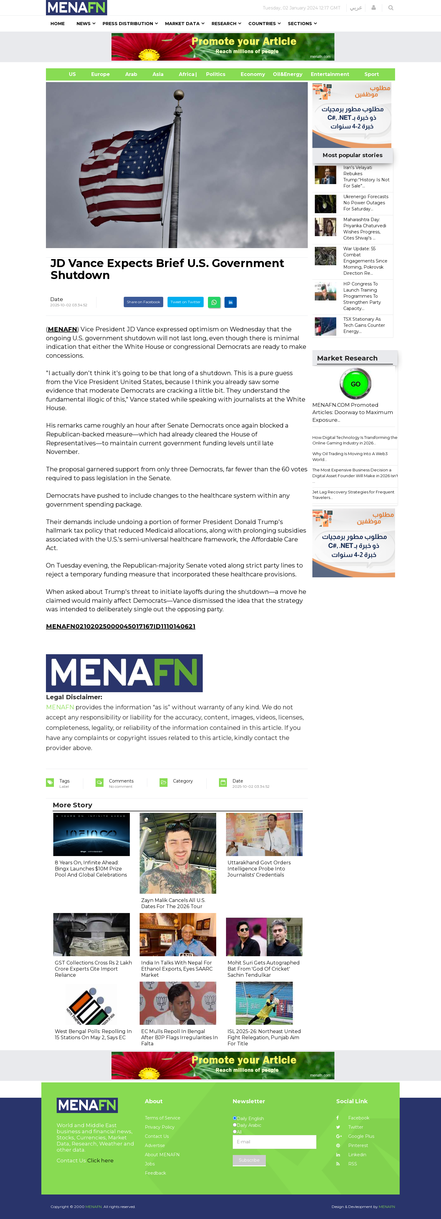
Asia (158, 74)
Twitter (349, 1127)
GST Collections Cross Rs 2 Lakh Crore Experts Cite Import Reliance (93, 969)
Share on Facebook (143, 302)
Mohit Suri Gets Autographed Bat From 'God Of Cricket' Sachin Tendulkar (264, 969)
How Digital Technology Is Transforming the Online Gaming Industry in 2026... (355, 440)
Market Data (182, 23)
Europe (101, 74)
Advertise (155, 1145)
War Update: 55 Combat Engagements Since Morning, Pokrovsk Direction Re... (365, 261)
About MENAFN (162, 1154)
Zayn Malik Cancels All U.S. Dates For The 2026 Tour (173, 903)
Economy (253, 74)
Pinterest (352, 1145)
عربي (356, 7)
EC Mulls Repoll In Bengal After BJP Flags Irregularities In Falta (179, 1037)
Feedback (155, 1173)
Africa (186, 74)
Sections (300, 23)
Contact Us (157, 1136)
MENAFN (62, 329)
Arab (131, 74)
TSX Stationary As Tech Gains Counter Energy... (364, 325)
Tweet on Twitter (186, 302)
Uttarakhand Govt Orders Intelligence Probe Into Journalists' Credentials (259, 869)
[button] (373, 7)
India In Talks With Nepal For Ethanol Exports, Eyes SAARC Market (177, 969)
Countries (262, 23)
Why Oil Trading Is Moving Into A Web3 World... (350, 456)
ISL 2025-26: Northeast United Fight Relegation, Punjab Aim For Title (264, 1037)
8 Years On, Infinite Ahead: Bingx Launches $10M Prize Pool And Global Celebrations (91, 869)
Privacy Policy (160, 1127)
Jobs (150, 1164)
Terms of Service (162, 1118)
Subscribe (249, 1160)
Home (58, 23)
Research (224, 23)
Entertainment (321, 74)
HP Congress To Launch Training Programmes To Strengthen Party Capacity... (362, 296)
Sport (368, 74)
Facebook (352, 1118)
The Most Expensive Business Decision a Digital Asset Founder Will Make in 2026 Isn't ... (355, 475)
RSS (346, 1164)
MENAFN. (94, 1206)
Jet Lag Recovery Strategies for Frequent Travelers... (353, 494)
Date (56, 299)
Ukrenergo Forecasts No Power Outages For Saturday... (365, 203)
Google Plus (355, 1136)
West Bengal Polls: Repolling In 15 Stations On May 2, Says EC (93, 1034)
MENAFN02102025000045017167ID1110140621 (120, 626)
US (65, 74)
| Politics (214, 74)
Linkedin (351, 1154)
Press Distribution (128, 23)
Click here (100, 1160)
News (84, 23)
